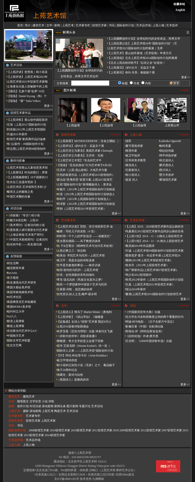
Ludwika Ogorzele (169, 141)
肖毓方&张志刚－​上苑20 (21, 220)
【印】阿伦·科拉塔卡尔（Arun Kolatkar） (81, 355)
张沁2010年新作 (134, 289)
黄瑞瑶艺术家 (167, 179)
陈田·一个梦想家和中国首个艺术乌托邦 (80, 284)
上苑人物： (15, 445)
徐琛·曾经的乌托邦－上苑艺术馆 (76, 270)
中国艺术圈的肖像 (17, 196)
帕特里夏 (164, 146)
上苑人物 (158, 25)
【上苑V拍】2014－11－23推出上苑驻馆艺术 (153, 236)
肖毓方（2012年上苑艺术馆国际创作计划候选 (84, 189)
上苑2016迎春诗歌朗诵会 (71, 326)
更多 (47, 105)
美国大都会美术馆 (17, 287)
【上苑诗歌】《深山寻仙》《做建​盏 (78, 317)
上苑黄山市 (172, 125)
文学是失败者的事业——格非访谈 (77, 265)
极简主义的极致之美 (18, 191)
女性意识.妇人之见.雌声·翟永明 (75, 294)
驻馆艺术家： (17, 420)
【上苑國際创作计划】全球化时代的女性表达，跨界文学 (142, 38)
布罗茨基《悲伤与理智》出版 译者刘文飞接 (83, 331)
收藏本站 (179, 4)
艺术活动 (97, 406)
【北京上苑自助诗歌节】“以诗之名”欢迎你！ (135, 62)
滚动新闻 (47, 406)
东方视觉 (11, 277)
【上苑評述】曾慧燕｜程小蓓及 (26, 72)
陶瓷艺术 (60, 411)
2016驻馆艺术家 (60, 430)
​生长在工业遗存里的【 (20, 182)
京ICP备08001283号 (66, 479)
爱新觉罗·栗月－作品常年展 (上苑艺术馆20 (151, 255)
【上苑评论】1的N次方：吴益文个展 (79, 146)
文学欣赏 (35, 401)
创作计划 (23, 406)
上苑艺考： (15, 411)
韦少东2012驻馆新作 (137, 274)
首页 (20, 25)
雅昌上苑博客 (14, 326)
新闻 (57, 25)
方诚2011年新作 (15, 134)
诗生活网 (11, 263)
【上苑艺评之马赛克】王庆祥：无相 (78, 155)
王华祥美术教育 (134, 160)
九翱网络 (98, 479)
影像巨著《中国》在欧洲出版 (143, 326)
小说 (45, 401)
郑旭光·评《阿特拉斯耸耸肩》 (143, 331)
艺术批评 (172, 25)
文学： (12, 401)
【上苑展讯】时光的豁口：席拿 (26, 172)
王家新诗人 (131, 170)
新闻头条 (60, 406)
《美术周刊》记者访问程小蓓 (24, 225)
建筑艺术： (15, 396)
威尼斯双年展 (14, 268)
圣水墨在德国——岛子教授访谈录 (77, 241)
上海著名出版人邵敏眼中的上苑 (26, 86)
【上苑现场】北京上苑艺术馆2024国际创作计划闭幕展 (141, 58)
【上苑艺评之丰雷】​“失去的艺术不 (78, 160)
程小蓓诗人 (131, 175)
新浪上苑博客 (14, 321)
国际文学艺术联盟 (17, 340)
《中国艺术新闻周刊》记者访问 (26, 239)
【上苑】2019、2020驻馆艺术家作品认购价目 (153, 226)
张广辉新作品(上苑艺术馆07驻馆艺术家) (150, 270)
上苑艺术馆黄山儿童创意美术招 (26, 167)
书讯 (112, 25)
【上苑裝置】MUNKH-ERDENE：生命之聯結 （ (86, 141)
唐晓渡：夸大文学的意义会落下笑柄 (78, 341)
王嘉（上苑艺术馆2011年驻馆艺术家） (149, 284)
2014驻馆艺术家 (55, 435)
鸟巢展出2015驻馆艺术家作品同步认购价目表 (153, 231)
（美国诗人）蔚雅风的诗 (71, 379)
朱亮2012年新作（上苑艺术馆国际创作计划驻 (153, 279)
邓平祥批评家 (167, 155)
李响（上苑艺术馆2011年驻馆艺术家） (80, 208)
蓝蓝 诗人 (130, 179)
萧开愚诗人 (165, 165)
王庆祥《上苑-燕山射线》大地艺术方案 (80, 170)
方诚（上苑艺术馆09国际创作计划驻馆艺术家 (153, 250)
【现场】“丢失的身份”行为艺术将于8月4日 (83, 165)
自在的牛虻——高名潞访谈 (23, 244)
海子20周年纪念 (65, 370)
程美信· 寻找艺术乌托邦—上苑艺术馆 (79, 255)
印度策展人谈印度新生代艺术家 (26, 230)
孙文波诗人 (165, 160)
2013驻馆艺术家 (34, 435)
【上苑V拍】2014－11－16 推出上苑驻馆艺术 (153, 241)
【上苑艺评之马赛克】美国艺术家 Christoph (83, 150)
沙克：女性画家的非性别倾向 (74, 274)
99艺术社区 (13, 297)
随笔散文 (23, 401)
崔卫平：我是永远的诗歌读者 (74, 260)
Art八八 (10, 316)
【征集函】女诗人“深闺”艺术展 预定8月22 (82, 321)
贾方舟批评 (165, 175)
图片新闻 (72, 406)
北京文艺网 (13, 345)
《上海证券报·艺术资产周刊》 (24, 234)
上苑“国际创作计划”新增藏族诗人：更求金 (83, 184)
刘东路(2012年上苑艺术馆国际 (25, 129)
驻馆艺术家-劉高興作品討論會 (25, 139)
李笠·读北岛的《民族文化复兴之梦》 (79, 279)
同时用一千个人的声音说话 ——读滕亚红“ (82, 236)
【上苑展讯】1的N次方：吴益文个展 (130, 67)
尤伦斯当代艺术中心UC (20, 331)
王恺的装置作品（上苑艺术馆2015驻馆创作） (84, 175)
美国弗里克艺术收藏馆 (20, 302)
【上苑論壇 (72, 125)
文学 (49, 25)
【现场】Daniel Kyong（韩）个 (25, 96)
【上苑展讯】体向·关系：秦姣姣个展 (130, 72)
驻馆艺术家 (99, 25)
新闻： (12, 406)
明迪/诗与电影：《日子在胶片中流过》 (149, 321)
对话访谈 (35, 406)
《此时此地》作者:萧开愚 (140, 336)
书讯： (12, 425)
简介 (28, 25)
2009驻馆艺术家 (130, 430)
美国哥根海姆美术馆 (18, 292)
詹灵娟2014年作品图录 (139, 246)
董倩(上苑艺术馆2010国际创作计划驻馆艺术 (152, 294)
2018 (116, 430)
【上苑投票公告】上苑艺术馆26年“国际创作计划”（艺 (141, 43)
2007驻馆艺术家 (172, 430)
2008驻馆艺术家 (39, 430)
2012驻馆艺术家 (151, 430)
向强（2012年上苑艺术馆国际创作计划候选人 (84, 194)
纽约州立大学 (14, 311)
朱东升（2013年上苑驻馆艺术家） (146, 265)
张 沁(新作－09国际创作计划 (24, 144)
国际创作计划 (125, 25)
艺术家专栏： (17, 416)
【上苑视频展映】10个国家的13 (26, 177)
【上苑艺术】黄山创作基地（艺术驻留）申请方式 (138, 53)
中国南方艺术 (14, 335)
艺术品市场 (143, 25)
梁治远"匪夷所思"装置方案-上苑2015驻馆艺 (83, 179)
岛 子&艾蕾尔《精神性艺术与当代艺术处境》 (84, 246)
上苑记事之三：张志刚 (70, 250)
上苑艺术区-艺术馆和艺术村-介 (25, 187)
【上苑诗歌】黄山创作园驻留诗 (26, 119)
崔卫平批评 (131, 155)
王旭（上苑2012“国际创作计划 (25, 124)
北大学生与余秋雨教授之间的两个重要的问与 (153, 317)
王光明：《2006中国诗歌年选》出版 (147, 341)
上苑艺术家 (48, 420)
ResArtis (10, 273)
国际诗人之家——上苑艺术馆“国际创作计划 (83, 350)
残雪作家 (130, 150)
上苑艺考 (68, 25)
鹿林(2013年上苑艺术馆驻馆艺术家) (147, 260)
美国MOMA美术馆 (17, 306)
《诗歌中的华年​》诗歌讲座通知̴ (75, 336)
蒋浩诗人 (130, 165)
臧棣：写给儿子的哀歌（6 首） (75, 231)
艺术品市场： (17, 440)
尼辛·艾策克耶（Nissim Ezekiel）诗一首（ (82, 345)
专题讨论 (84, 406)
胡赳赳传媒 (165, 150)
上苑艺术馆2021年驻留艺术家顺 (26, 81)
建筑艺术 (38, 25)
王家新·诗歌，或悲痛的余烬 (73, 289)
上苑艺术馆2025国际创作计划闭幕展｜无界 (134, 48)
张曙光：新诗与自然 (68, 374)
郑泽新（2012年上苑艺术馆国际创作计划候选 (84, 204)
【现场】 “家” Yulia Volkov (22, 101)
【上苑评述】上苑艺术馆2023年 (26, 76)
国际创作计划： (18, 430)
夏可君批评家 (133, 146)
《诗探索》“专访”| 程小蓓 (22, 215)
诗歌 (51, 401)
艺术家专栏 (83, 25)
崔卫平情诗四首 (65, 360)
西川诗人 (164, 170)
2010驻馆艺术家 (81, 430)
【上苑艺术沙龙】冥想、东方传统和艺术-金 (83, 226)
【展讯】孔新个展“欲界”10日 (24, 91)
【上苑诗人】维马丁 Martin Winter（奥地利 (83, 312)
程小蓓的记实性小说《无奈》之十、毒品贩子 (84, 365)
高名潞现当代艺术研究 (20, 282)
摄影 (26, 411)
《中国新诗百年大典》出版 (141, 312)
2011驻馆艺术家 (102, 430)
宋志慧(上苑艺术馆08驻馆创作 (25, 148)
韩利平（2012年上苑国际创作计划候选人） (83, 199)
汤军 (127, 141)
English (180, 10)
